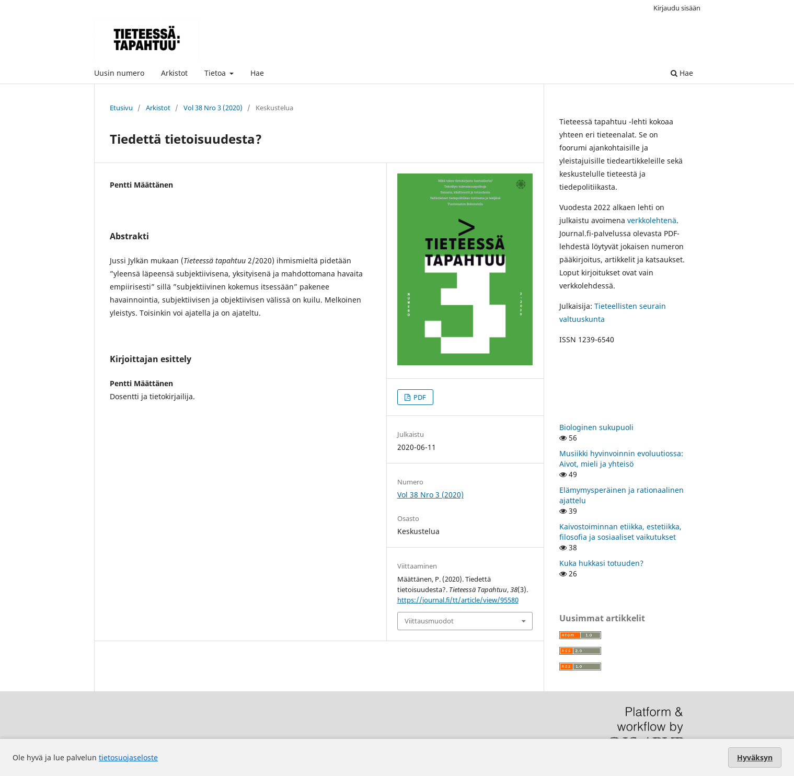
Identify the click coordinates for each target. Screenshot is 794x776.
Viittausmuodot (429, 621)
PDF (419, 397)
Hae (257, 73)
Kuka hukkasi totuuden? (601, 563)
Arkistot (174, 73)
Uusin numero (119, 73)
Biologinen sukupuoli (596, 427)
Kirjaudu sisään (676, 8)
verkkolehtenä (651, 220)
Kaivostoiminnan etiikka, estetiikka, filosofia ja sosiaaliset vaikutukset (620, 532)
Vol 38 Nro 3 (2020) (213, 107)
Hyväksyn (755, 757)
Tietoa (216, 73)
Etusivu (121, 107)
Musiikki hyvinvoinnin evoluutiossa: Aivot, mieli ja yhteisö (621, 458)
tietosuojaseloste (128, 757)
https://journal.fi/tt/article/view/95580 (458, 600)
